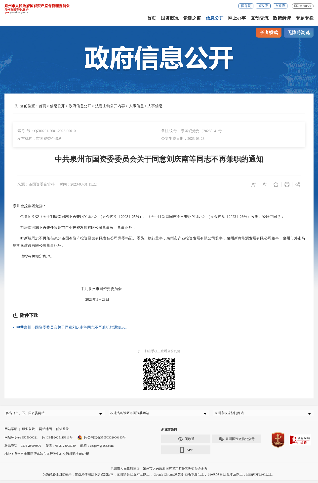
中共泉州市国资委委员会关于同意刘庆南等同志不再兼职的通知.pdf (71, 327)
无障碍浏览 (298, 32)
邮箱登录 (62, 432)
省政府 (263, 6)
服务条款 (28, 432)
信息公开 (215, 18)
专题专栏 (305, 18)
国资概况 (170, 18)
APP (186, 453)
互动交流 (260, 18)
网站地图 (45, 432)
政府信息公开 (80, 106)
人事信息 (136, 106)
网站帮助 (10, 432)
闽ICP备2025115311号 (57, 440)
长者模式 (269, 32)
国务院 (246, 6)
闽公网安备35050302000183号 (101, 440)
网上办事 (237, 18)
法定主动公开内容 (110, 106)
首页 (151, 18)
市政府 (280, 6)
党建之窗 (192, 18)
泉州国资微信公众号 (236, 442)
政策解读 (282, 18)
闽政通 (185, 442)
